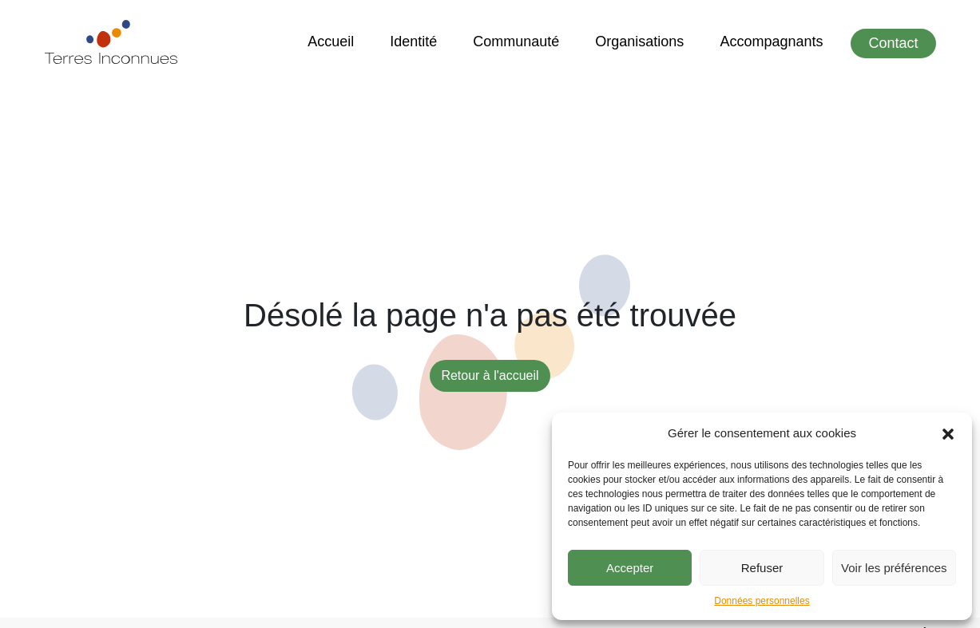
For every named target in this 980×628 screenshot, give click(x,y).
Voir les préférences (894, 568)
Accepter (629, 568)
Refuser (762, 568)
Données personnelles (761, 600)
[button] (948, 433)
